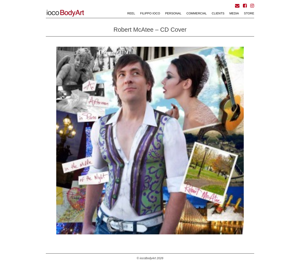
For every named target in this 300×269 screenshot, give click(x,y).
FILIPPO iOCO (150, 13)
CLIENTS (218, 13)
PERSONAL (173, 13)
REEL (131, 13)
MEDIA (234, 13)
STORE (249, 13)
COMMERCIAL (196, 13)
